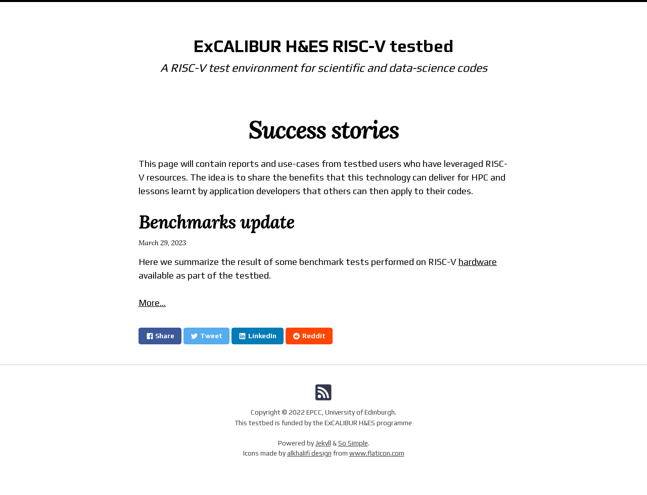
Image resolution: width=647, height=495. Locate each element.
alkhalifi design (309, 453)
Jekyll (323, 443)
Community (353, 13)
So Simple (353, 443)
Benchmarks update (216, 222)
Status (395, 13)
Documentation (296, 13)
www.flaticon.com (376, 453)
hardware (477, 261)
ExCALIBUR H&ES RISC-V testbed (323, 46)
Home (249, 13)
